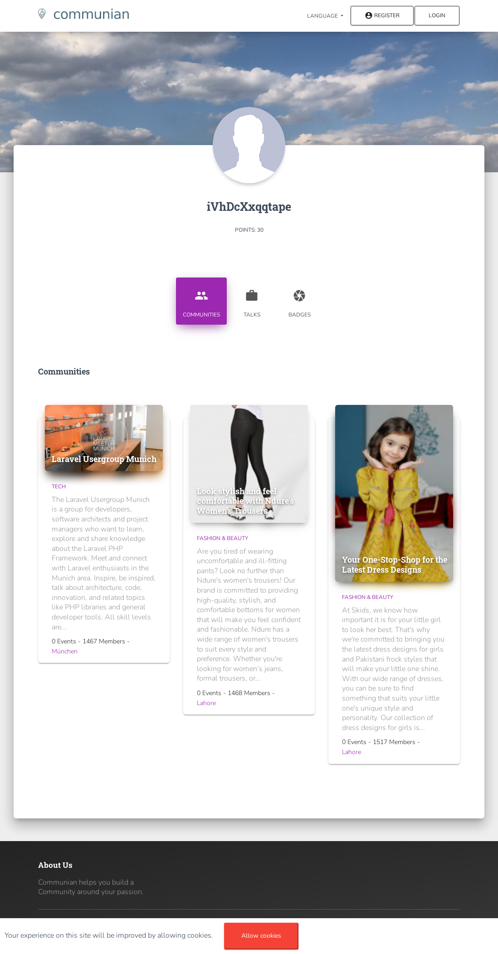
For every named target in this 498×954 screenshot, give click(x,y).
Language (323, 15)
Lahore (206, 703)
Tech (59, 486)
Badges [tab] (299, 300)
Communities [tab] (201, 300)
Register (382, 16)
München (65, 651)
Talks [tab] (252, 300)
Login (437, 15)
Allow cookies (261, 935)
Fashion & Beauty (222, 538)
